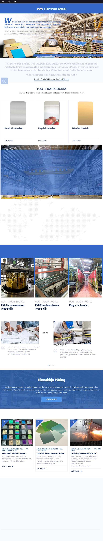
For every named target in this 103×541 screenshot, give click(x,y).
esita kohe (51, 399)
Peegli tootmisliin (78, 305)
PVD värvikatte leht (80, 138)
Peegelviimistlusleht (46, 138)
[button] (45, 55)
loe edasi (6, 466)
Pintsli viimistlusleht (13, 138)
